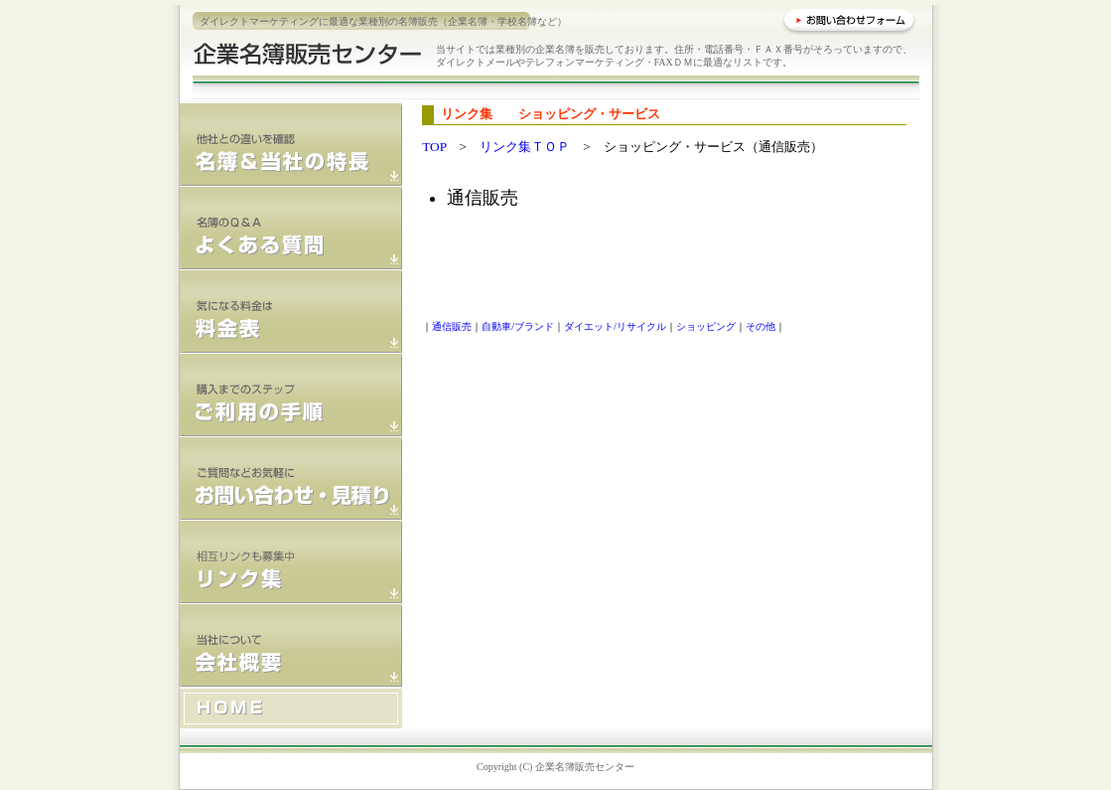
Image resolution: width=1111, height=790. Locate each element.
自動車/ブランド (518, 326)
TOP (434, 146)
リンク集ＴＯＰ (525, 146)
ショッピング (706, 326)
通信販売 (452, 326)
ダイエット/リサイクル (615, 326)
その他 (760, 326)
